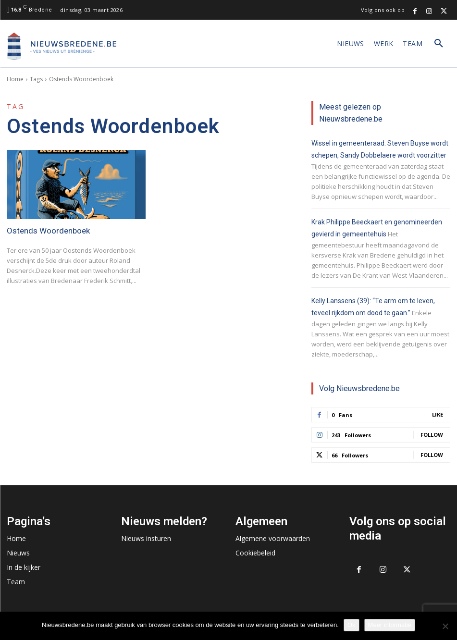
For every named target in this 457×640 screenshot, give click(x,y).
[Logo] (62, 46)
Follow (431, 434)
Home (15, 79)
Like (437, 414)
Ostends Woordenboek (48, 230)
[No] (445, 626)
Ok (351, 624)
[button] (438, 43)
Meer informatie (389, 624)
